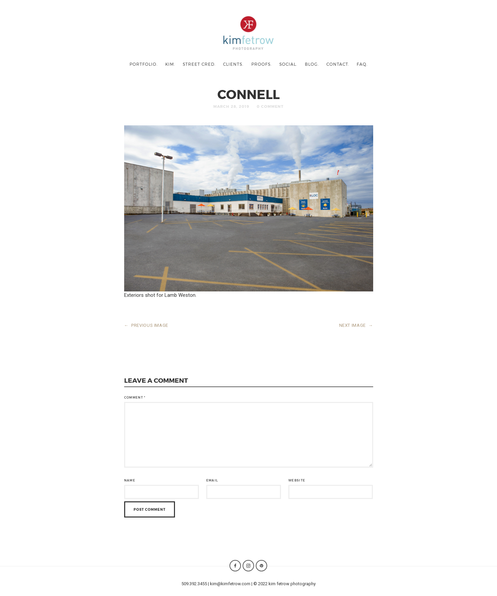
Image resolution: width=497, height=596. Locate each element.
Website (296, 480)
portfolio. (143, 64)
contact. (337, 64)
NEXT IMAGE (356, 325)
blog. (312, 64)
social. (288, 64)
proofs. (261, 64)
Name (129, 480)
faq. (362, 64)
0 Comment (270, 106)
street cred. (199, 64)
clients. (233, 64)
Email (212, 480)
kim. (170, 64)
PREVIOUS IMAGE (146, 325)
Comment (135, 397)
